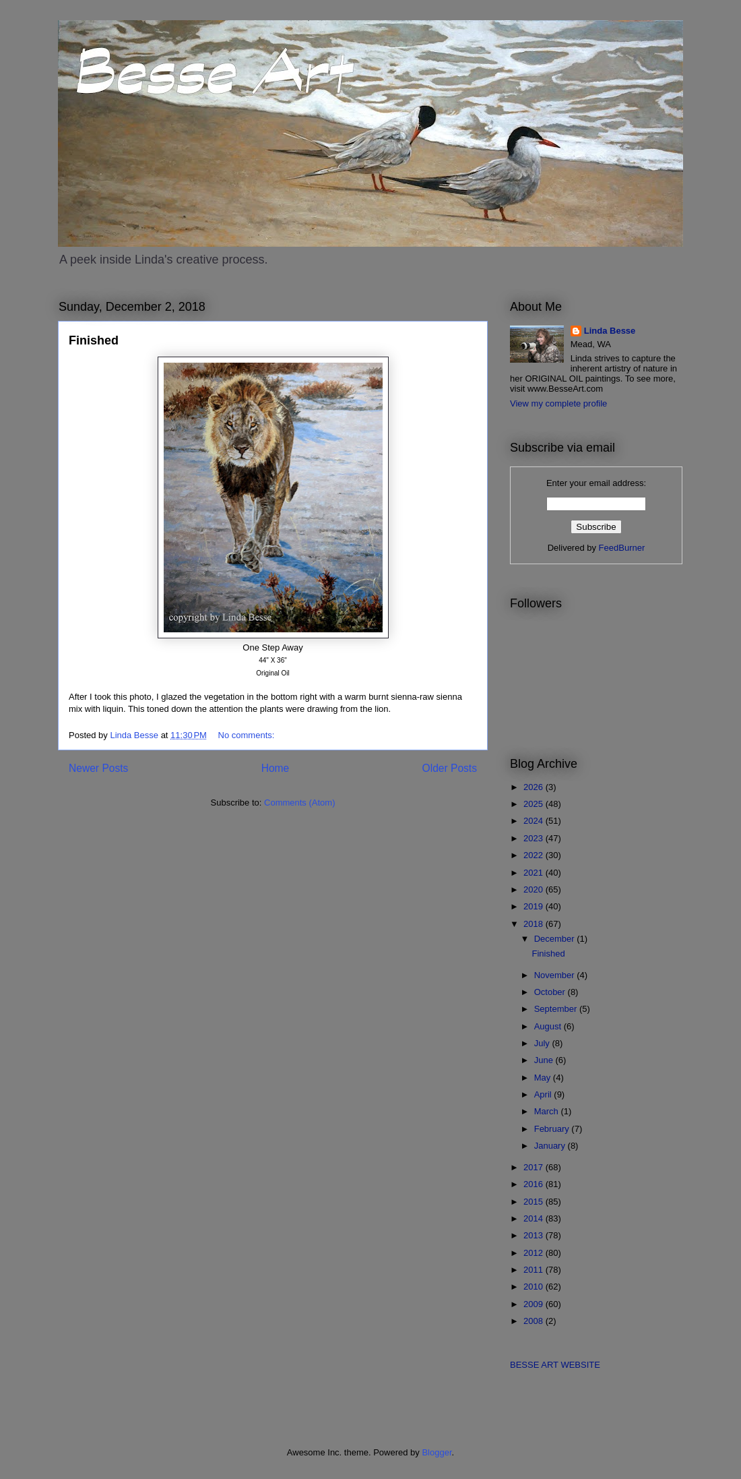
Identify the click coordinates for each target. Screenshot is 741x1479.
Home (275, 768)
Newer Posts (98, 768)
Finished (94, 340)
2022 (534, 855)
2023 (534, 838)
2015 (534, 1202)
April (544, 1094)
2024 (534, 821)
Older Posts (449, 768)
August (549, 1026)
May (543, 1078)
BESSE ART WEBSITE (555, 1365)
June (545, 1060)
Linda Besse (610, 331)
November (555, 975)
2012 (534, 1253)
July (543, 1043)
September (556, 1009)
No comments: (247, 735)
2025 (534, 804)
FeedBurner (622, 548)
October (551, 992)
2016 (534, 1184)
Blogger (436, 1452)
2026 (534, 787)
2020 (534, 889)
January (551, 1146)
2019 (534, 906)
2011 (534, 1270)
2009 (534, 1304)
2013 (534, 1235)
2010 (534, 1286)
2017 (534, 1167)
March (547, 1111)
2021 (534, 873)
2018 (534, 924)
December (555, 939)
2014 (534, 1218)
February (553, 1129)
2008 (534, 1321)
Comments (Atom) (299, 802)
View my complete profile (558, 403)
